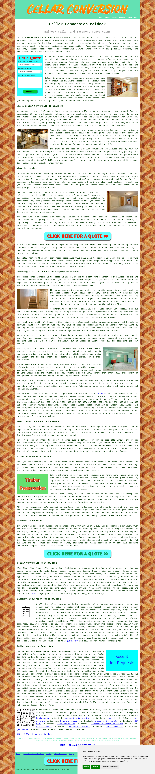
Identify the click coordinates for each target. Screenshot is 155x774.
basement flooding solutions (107, 724)
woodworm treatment (79, 727)
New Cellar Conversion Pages (33, 754)
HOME (100, 18)
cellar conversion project (65, 594)
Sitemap (18, 754)
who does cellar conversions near (79, 680)
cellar (116, 38)
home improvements (70, 721)
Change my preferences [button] (109, 766)
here (34, 594)
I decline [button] (95, 766)
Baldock (102, 394)
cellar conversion (81, 65)
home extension (114, 727)
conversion (97, 149)
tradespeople (131, 713)
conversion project (38, 248)
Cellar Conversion (60, 754)
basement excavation (120, 526)
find (25, 568)
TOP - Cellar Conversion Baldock (34, 734)
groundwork (22, 730)
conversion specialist (40, 632)
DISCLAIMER (132, 18)
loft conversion (66, 724)
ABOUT (114, 18)
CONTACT (122, 18)
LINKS (107, 18)
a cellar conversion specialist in (81, 668)
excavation (22, 537)
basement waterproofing (78, 718)
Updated (48, 754)
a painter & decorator (107, 721)
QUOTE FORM (72, 641)
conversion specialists (55, 185)
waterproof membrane (88, 195)
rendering (112, 718)
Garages (71, 754)
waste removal (44, 727)
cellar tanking (108, 615)
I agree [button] (86, 766)
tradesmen (80, 730)
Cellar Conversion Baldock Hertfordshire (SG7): (44, 38)
